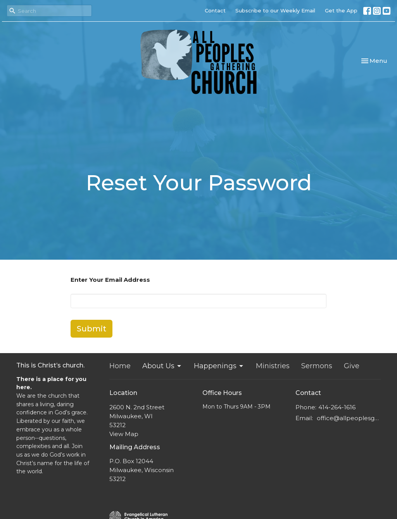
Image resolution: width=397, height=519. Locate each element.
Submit (91, 328)
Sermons (316, 366)
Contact (215, 10)
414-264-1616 (337, 407)
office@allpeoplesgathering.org (349, 418)
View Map (123, 434)
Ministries (273, 366)
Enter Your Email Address (110, 279)
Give (351, 366)
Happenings (219, 366)
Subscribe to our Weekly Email (275, 10)
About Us (162, 366)
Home (120, 366)
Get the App (341, 10)
